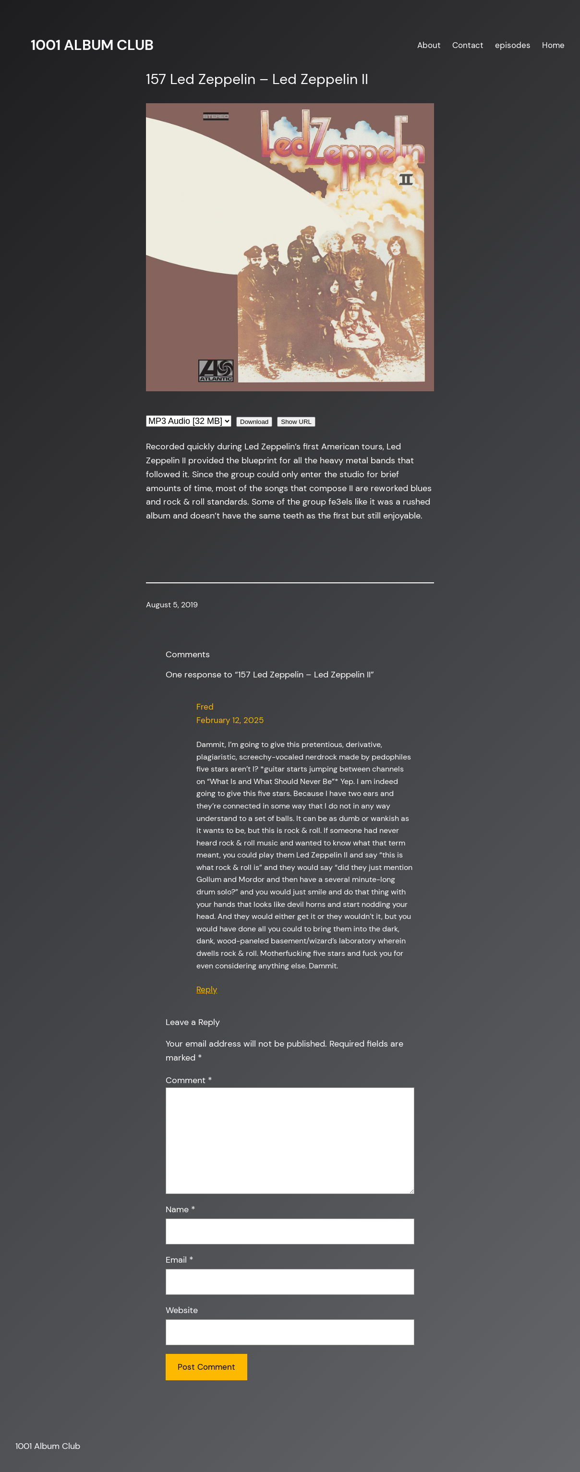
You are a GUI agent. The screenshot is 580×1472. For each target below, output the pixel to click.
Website (182, 1310)
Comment (189, 1080)
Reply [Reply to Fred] (206, 989)
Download (254, 421)
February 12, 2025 (230, 720)
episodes (513, 45)
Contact (467, 45)
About (429, 45)
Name (180, 1209)
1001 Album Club (92, 45)
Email (179, 1260)
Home (553, 45)
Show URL (296, 421)
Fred (205, 706)
